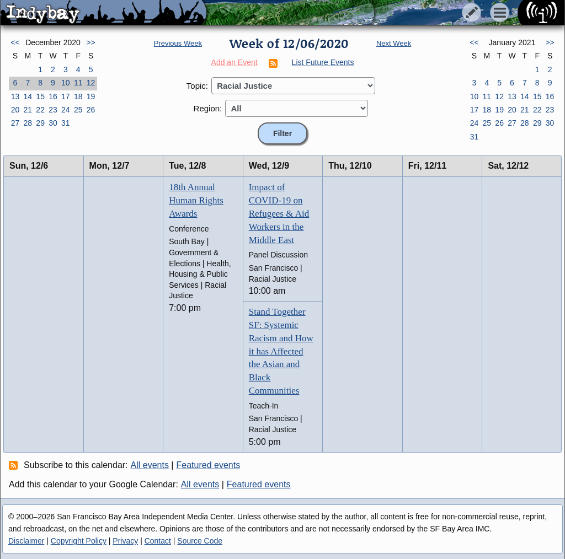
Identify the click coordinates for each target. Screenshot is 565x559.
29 (40, 123)
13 (15, 96)
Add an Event (234, 62)
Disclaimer (26, 540)
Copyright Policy (78, 540)
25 (78, 109)
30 (53, 123)
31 (65, 123)
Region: (208, 108)
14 (27, 96)
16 (53, 96)
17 (65, 96)
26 (91, 109)
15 (40, 96)
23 (53, 109)
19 (91, 96)
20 (15, 109)
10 (65, 82)
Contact (158, 540)
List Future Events (323, 62)
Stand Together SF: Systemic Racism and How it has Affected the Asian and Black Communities (281, 351)
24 (65, 109)
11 (78, 82)
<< (14, 42)
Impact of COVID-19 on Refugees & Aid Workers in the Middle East (279, 213)
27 (15, 123)
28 (27, 123)
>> (90, 42)
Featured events (209, 465)
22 (40, 109)
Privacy (125, 540)
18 (78, 96)
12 (91, 82)
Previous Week (178, 43)
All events (150, 465)
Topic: (197, 85)
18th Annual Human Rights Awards (196, 200)
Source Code (199, 540)
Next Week (393, 43)
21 (27, 109)
